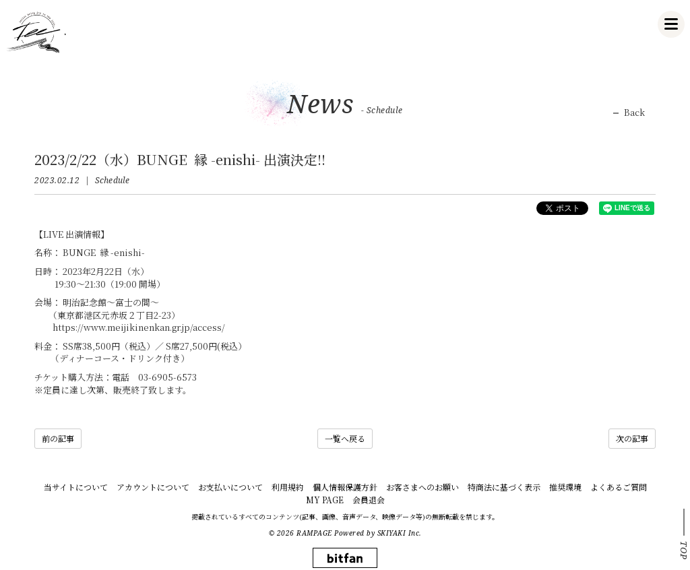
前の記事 (58, 438)
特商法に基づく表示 (504, 487)
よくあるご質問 (618, 487)
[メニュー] (671, 24)
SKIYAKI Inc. (399, 533)
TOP (684, 550)
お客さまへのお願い (422, 487)
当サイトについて (76, 487)
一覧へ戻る (345, 438)
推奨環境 (565, 487)
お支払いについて (230, 487)
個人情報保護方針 (345, 487)
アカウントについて (153, 487)
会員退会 (368, 499)
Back (634, 112)
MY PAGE (325, 499)
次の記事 (632, 438)
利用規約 (288, 487)
